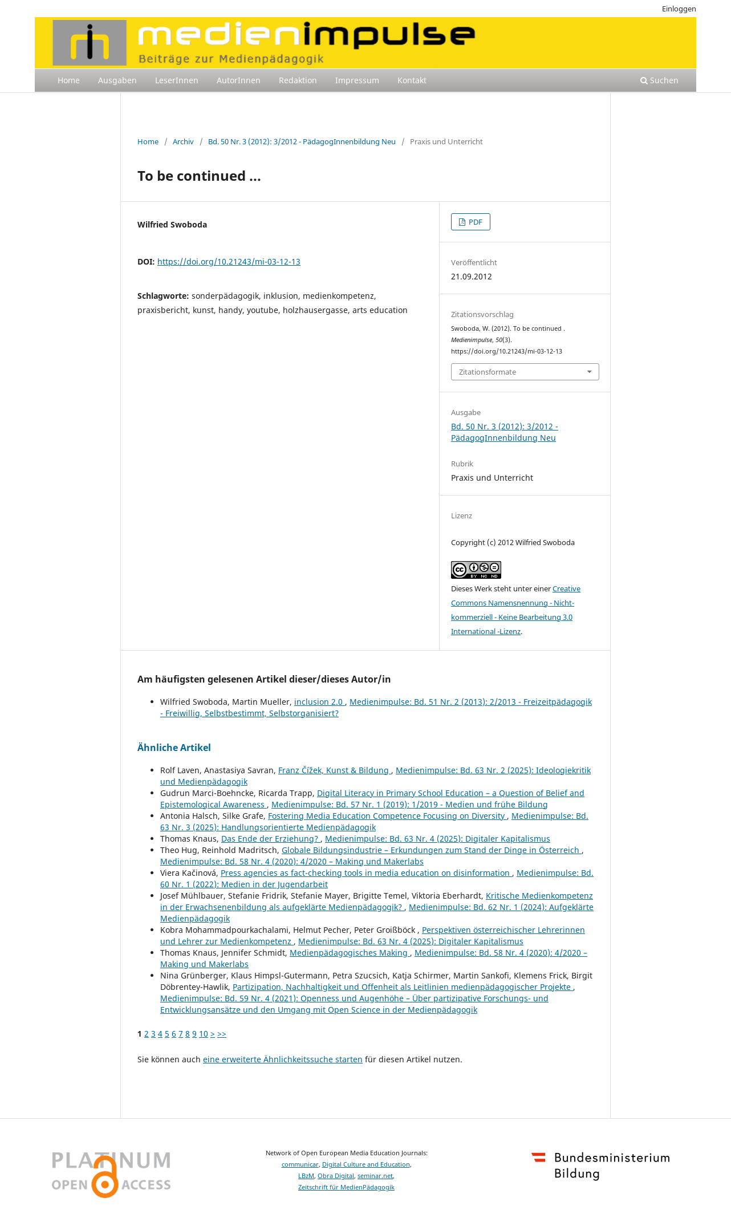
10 (203, 1033)
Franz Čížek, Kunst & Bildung (334, 770)
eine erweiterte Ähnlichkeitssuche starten (283, 1059)
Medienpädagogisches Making (350, 952)
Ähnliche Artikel (174, 747)
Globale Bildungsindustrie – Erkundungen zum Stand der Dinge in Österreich (432, 849)
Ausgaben (117, 80)
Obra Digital (336, 1176)
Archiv (183, 141)
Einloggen (679, 8)
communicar (300, 1164)
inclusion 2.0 (319, 701)
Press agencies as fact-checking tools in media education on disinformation (366, 872)
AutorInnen (239, 80)
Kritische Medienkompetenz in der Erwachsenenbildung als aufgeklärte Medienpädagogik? (376, 901)
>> (221, 1033)
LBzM (306, 1176)
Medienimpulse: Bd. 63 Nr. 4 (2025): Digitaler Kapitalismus (437, 838)
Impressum (357, 80)
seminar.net (375, 1176)
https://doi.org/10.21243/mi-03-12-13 (228, 261)
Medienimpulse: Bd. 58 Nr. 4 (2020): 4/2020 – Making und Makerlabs (292, 861)
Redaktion (298, 80)
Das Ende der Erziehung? (270, 838)
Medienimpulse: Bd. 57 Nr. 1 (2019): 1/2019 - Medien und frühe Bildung (409, 804)
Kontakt (412, 80)
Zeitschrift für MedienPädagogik (346, 1187)
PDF (474, 222)
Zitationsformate (487, 372)
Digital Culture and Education (366, 1164)
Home (69, 80)
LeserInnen (176, 80)
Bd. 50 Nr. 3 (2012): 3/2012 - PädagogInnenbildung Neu (302, 141)
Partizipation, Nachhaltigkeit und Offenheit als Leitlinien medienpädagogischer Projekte (403, 986)
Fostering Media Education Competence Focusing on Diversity (387, 815)
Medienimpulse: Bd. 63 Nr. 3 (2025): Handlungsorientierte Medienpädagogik (374, 821)
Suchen (659, 80)
